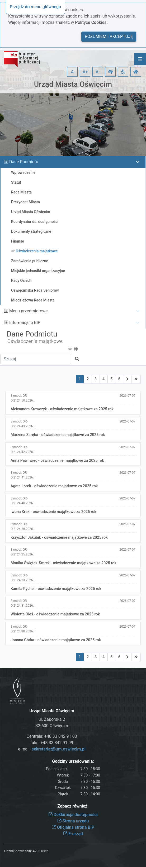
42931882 (40, 851)
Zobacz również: (73, 806)
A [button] (72, 71)
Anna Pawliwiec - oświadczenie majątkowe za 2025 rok (57, 460)
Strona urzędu (73, 820)
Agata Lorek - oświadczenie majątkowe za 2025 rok (54, 486)
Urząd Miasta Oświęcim (73, 84)
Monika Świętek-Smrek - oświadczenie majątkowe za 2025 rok (63, 563)
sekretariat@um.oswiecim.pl (59, 749)
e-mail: (51, 749)
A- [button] (98, 71)
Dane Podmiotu (23, 161)
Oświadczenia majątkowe (35, 341)
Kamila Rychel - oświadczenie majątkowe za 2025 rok (56, 588)
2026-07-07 (127, 396)
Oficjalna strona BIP (73, 827)
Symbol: (23, 398)
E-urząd (73, 833)
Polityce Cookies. (91, 22)
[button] (110, 72)
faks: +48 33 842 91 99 (51, 742)
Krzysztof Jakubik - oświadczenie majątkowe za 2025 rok (59, 537)
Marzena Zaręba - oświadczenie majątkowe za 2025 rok (58, 435)
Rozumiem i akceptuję (109, 36)
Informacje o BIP (24, 322)
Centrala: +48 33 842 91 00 (52, 736)
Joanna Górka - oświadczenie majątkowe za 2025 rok (56, 640)
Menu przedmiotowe (28, 310)
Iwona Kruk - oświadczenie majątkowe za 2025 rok (53, 512)
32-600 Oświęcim (51, 725)
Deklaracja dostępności (73, 814)
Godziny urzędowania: (73, 761)
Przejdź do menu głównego (35, 6)
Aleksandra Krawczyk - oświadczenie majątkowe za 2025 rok (62, 409)
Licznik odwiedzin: (18, 851)
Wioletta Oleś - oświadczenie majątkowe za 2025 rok (55, 614)
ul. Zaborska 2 (52, 719)
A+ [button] (85, 71)
